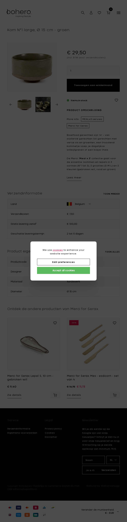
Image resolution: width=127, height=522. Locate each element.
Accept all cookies (63, 270)
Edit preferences (63, 262)
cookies (58, 250)
